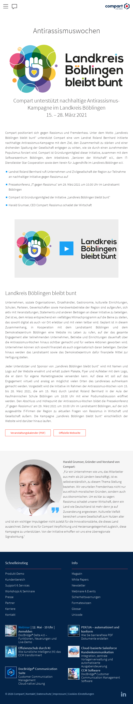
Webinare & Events (84, 591)
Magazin (77, 574)
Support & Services (17, 585)
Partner (10, 603)
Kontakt (10, 615)
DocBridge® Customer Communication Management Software (100, 677)
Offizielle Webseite (69, 432)
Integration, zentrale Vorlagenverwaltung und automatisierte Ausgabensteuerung (97, 661)
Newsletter (78, 585)
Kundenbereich (15, 579)
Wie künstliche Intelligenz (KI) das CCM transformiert (39, 653)
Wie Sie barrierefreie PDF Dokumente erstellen (97, 636)
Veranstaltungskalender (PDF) (28, 432)
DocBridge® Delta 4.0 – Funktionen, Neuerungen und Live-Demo (37, 638)
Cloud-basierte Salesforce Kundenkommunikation (99, 650)
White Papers (80, 579)
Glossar (76, 609)
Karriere (10, 609)
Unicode (77, 615)
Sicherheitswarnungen (86, 597)
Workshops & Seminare (20, 591)
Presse (9, 597)
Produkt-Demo (14, 574)
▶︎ (67, 248)
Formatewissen (81, 603)
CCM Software (90, 670)
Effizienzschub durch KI (34, 648)
